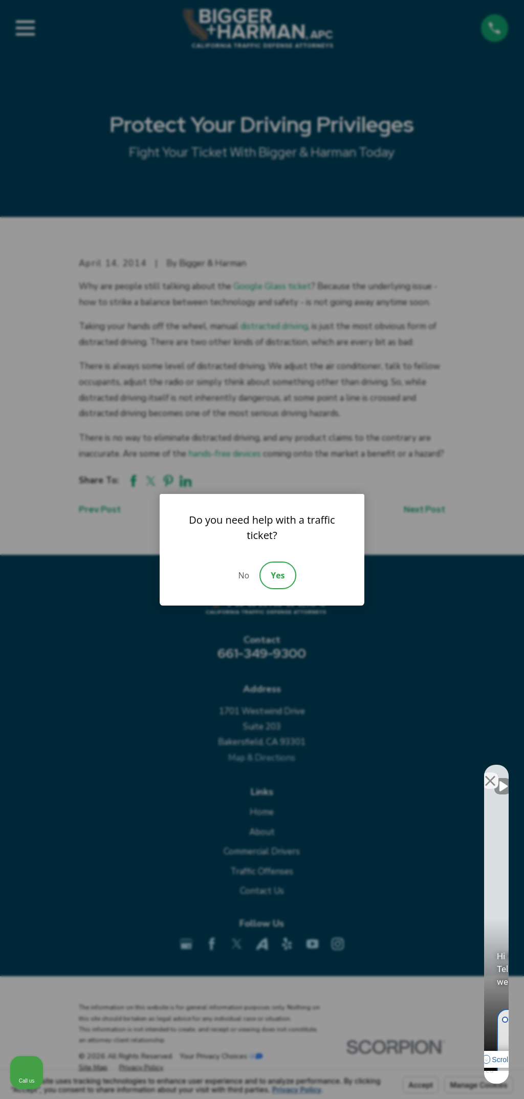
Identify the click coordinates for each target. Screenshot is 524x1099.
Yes (278, 575)
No (243, 575)
